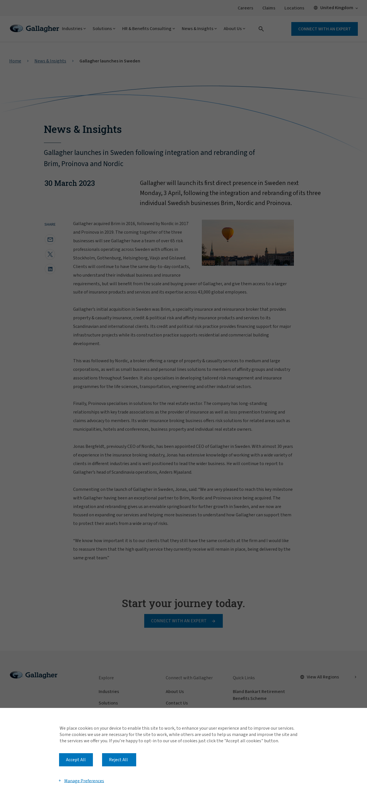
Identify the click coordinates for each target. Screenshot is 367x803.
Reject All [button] (118, 760)
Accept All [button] (76, 760)
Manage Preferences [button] (84, 781)
